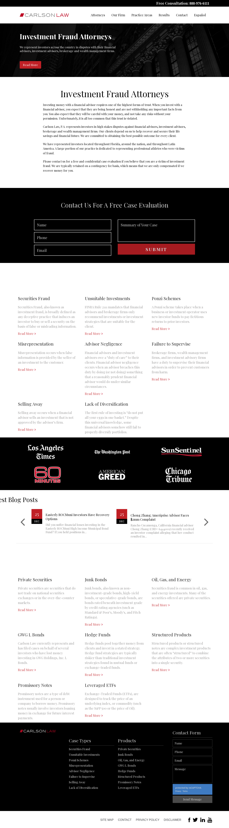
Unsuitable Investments (84, 778)
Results (164, 15)
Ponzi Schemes (78, 784)
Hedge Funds (126, 795)
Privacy (195, 791)
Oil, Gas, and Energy (131, 784)
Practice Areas (141, 15)
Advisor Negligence (81, 795)
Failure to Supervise (82, 800)
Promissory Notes (129, 806)
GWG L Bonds (127, 789)
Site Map (107, 819)
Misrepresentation (81, 789)
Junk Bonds (125, 778)
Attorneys (98, 15)
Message (209, 774)
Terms (201, 791)
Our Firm (118, 15)
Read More (30, 65)
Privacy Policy (147, 819)
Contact (182, 15)
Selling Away (77, 806)
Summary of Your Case (156, 246)
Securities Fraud (79, 773)
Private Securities (129, 773)
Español (200, 15)
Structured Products (131, 800)
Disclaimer (172, 819)
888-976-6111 (199, 3)
